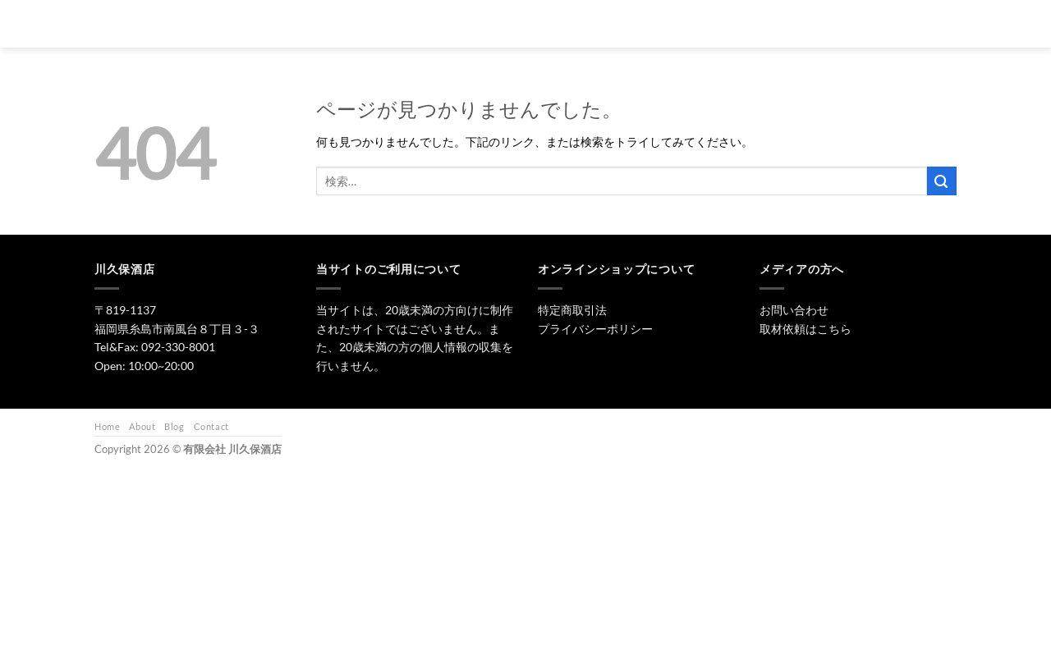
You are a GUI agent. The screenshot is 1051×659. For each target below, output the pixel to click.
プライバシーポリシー (595, 329)
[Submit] (942, 181)
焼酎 (607, 23)
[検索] (443, 23)
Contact (211, 426)
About (142, 426)
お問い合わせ (791, 23)
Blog (174, 426)
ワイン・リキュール (691, 23)
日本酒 (551, 23)
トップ (490, 23)
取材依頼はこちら (805, 329)
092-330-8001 (178, 347)
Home (107, 426)
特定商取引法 (572, 310)
